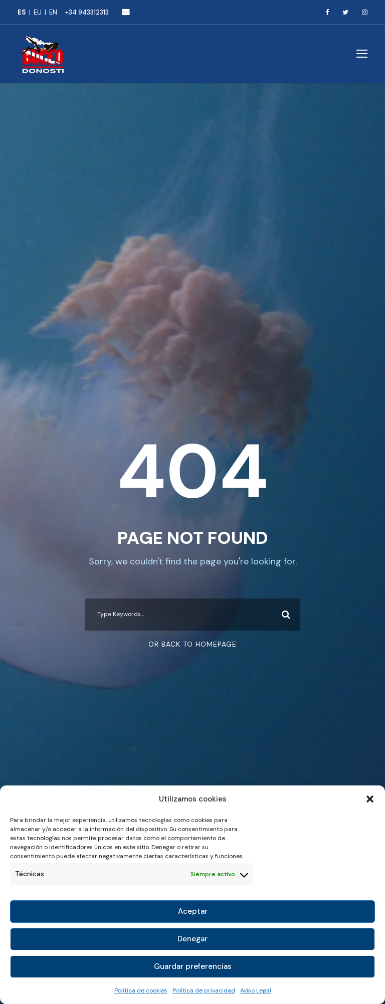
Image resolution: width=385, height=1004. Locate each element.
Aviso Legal (255, 990)
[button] (370, 799)
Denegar (192, 939)
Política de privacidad (203, 990)
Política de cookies (140, 990)
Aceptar (193, 911)
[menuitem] (26, 12)
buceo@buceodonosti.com (125, 12)
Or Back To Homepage (192, 644)
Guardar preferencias (193, 966)
